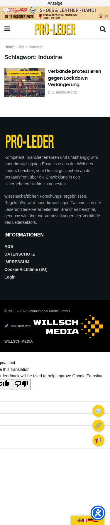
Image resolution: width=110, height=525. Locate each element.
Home (9, 47)
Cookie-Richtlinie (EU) (26, 269)
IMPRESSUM (16, 261)
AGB (8, 246)
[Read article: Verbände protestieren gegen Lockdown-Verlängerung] (24, 82)
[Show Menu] (7, 29)
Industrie (36, 47)
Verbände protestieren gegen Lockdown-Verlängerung (74, 78)
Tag (21, 47)
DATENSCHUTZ (19, 254)
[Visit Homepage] (54, 29)
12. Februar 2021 (62, 92)
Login (10, 277)
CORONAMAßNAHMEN (24, 73)
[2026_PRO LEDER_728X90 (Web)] (55, 13)
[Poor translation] (21, 384)
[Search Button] (103, 29)
